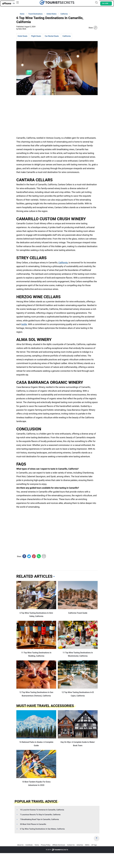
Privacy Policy (45, 845)
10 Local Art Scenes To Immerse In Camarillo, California (42, 810)
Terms (37, 845)
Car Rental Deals (52, 36)
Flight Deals (36, 36)
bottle (24, 324)
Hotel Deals (22, 36)
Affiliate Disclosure (58, 845)
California (67, 36)
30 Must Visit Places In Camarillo (33, 824)
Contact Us (71, 845)
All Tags (94, 845)
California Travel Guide (77, 613)
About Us (20, 845)
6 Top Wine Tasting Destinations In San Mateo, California (42, 829)
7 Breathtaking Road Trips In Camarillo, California (39, 819)
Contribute (29, 845)
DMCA (87, 845)
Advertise (80, 845)
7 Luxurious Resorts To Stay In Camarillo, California (40, 815)
